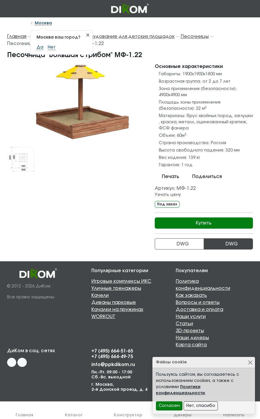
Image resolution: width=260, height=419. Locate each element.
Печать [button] (167, 176)
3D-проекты (190, 330)
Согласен (169, 406)
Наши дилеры (192, 337)
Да (40, 47)
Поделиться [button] (203, 176)
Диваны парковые (113, 302)
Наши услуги (191, 316)
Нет (51, 47)
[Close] (250, 362)
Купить (204, 223)
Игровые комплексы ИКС (121, 281)
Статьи (184, 323)
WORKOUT (103, 316)
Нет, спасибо (200, 406)
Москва (43, 23)
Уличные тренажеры (116, 288)
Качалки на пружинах (117, 309)
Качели (100, 295)
